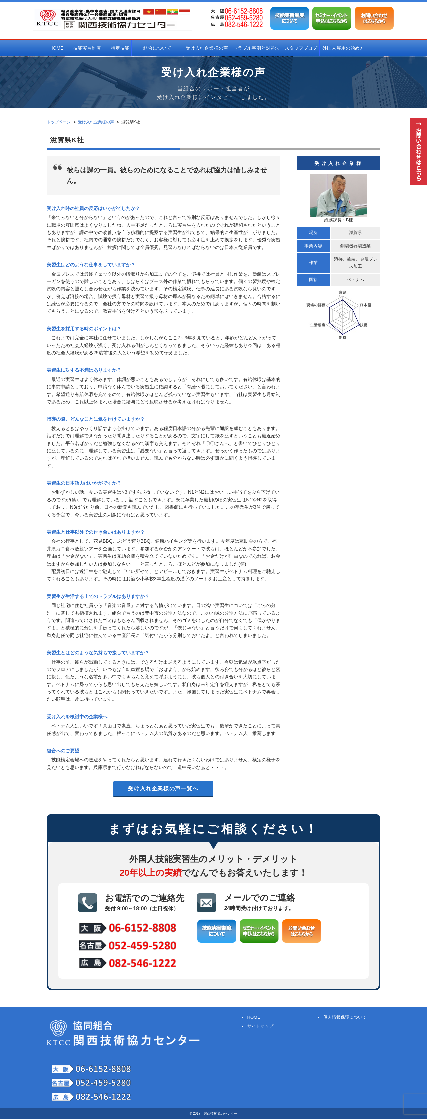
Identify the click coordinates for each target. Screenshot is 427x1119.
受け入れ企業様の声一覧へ (163, 788)
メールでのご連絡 (259, 902)
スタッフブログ (301, 48)
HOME (56, 48)
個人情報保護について (344, 1017)
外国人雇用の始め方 (343, 48)
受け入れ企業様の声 (206, 48)
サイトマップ (260, 1026)
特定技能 (120, 48)
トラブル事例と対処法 (256, 48)
